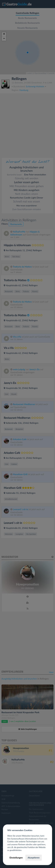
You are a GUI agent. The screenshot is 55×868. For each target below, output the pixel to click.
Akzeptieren (33, 857)
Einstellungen (16, 857)
